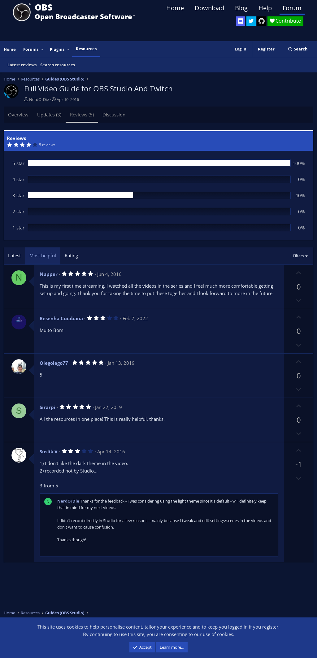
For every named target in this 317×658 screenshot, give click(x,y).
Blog (241, 8)
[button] (42, 49)
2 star (18, 211)
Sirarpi (47, 407)
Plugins (57, 49)
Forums (30, 49)
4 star (18, 179)
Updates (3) (49, 114)
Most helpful (42, 255)
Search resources (57, 65)
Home (175, 8)
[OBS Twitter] (251, 21)
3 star (18, 195)
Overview (18, 114)
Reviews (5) (82, 114)
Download (209, 8)
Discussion (113, 114)
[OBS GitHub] (261, 21)
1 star (18, 227)
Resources (86, 48)
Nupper (49, 274)
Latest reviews (22, 65)
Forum (292, 8)
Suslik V (49, 451)
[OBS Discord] (240, 21)
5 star (18, 163)
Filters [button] (298, 256)
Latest (14, 255)
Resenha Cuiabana (61, 318)
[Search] (297, 49)
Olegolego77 (54, 363)
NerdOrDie (39, 99)
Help (265, 8)
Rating (71, 255)
